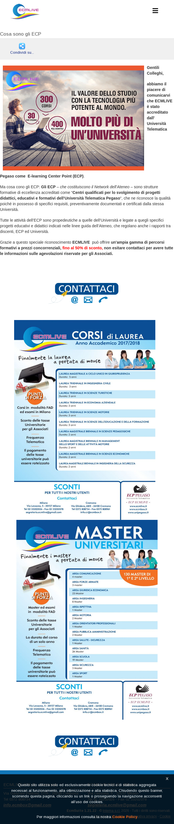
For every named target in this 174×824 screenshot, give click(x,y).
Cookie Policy (124, 817)
